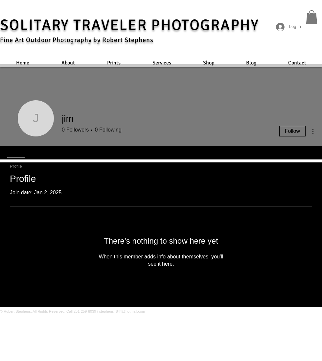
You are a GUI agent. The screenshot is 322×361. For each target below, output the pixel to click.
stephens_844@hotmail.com (122, 311)
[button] (311, 17)
